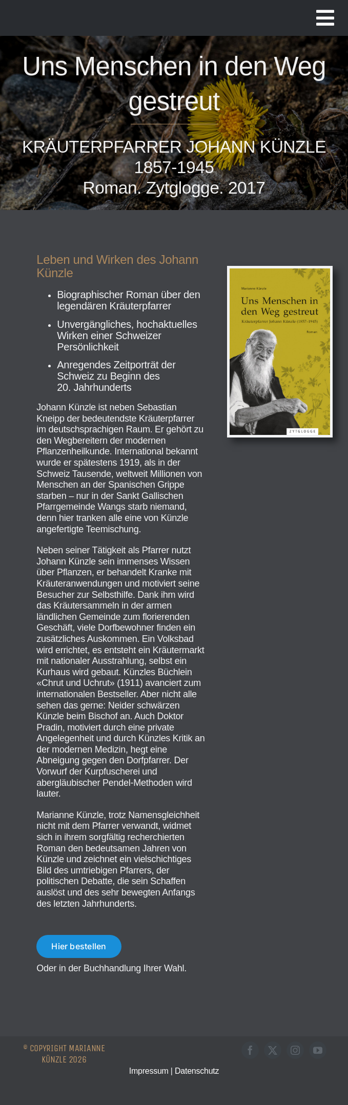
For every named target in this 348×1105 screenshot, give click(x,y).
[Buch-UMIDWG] (280, 273)
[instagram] (295, 1050)
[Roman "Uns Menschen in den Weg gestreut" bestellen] (78, 946)
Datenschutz (197, 1071)
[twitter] (272, 1050)
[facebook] (250, 1050)
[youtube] (317, 1050)
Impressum (149, 1071)
